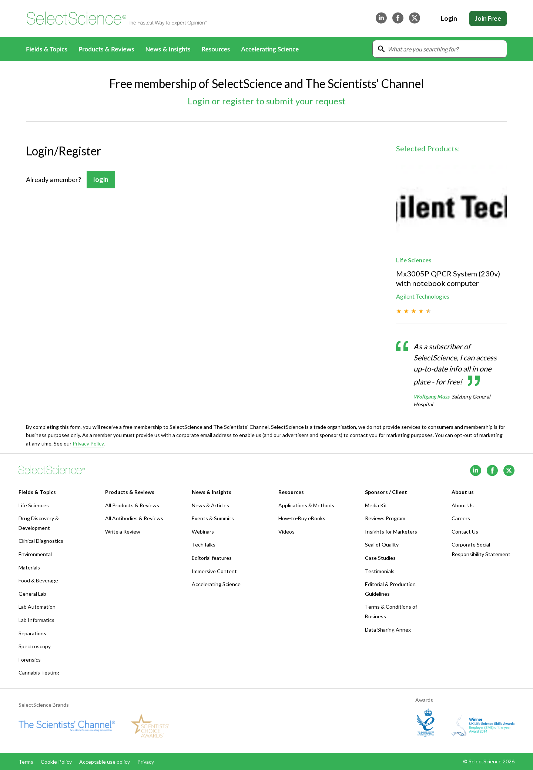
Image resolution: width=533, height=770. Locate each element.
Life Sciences (34, 505)
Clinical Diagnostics (41, 541)
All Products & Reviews (132, 505)
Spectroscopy (35, 646)
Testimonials (380, 571)
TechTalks (203, 544)
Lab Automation (37, 606)
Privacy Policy (88, 443)
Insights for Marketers (391, 531)
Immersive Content (214, 571)
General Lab (32, 594)
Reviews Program (385, 518)
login (100, 179)
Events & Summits (213, 518)
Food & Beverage (38, 580)
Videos (286, 531)
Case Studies (380, 558)
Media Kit (376, 505)
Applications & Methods (306, 505)
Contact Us (465, 531)
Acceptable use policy (104, 762)
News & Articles (210, 505)
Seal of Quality (382, 544)
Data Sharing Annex (388, 629)
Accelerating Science (270, 49)
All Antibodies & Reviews (134, 518)
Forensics (30, 659)
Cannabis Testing (39, 672)
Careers (461, 518)
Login (449, 18)
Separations (32, 633)
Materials (29, 567)
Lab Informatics (36, 620)
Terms (26, 762)
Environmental (35, 554)
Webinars (203, 531)
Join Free (488, 18)
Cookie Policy (56, 762)
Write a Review (122, 531)
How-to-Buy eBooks (301, 518)
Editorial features (212, 558)
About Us (463, 505)
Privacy (145, 762)
